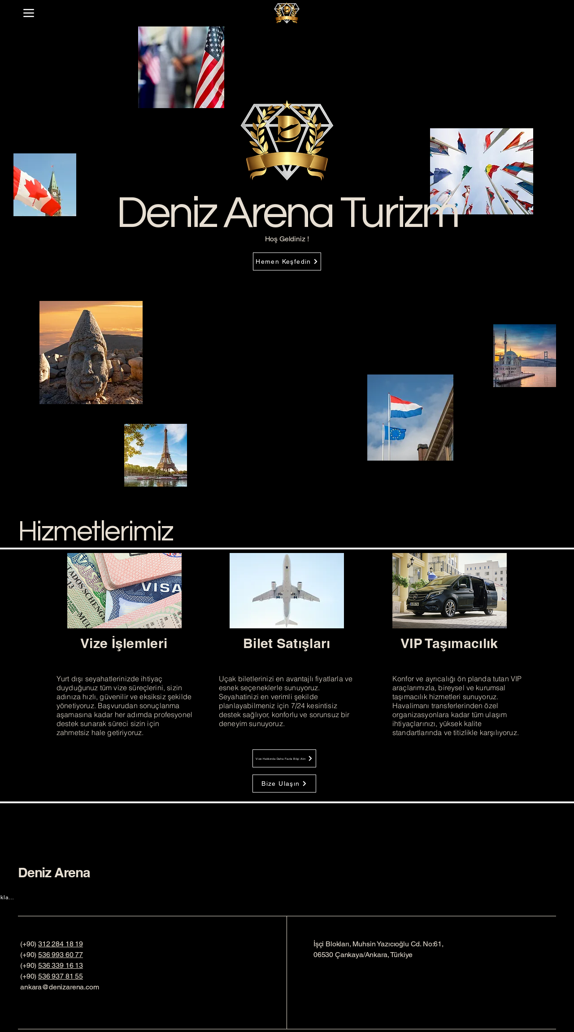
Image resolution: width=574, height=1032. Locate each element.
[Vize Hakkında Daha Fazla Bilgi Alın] (284, 758)
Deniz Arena (54, 872)
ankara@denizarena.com (59, 987)
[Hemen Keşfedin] (287, 261)
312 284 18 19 (60, 944)
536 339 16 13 (60, 965)
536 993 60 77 (60, 954)
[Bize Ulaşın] (284, 784)
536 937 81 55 (60, 976)
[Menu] (28, 13)
